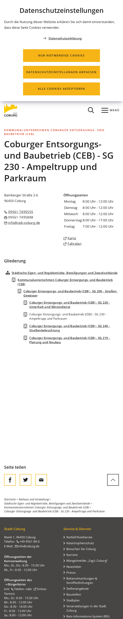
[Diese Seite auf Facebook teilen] (10, 480)
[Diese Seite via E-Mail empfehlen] (41, 480)
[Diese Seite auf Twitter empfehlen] (25, 480)
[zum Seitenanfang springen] (113, 480)
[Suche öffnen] (91, 110)
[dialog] (61, 50)
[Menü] (110, 110)
